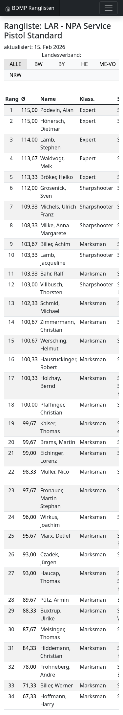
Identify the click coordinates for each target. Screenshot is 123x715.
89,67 (29, 599)
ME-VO (107, 64)
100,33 (29, 359)
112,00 (29, 187)
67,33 (29, 696)
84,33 (29, 648)
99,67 (29, 423)
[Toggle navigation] (108, 7)
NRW (16, 74)
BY (61, 64)
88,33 (29, 610)
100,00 (29, 404)
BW (38, 64)
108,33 (29, 225)
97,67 (29, 490)
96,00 (29, 517)
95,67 (29, 535)
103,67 (29, 244)
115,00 (29, 110)
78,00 (29, 666)
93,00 (29, 554)
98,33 (29, 471)
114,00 (29, 139)
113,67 (29, 158)
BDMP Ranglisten (29, 7)
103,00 (29, 284)
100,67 (29, 321)
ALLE (15, 64)
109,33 (29, 206)
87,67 (29, 629)
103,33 (29, 254)
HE (84, 64)
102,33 (29, 303)
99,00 (29, 453)
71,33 (29, 685)
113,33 (29, 177)
